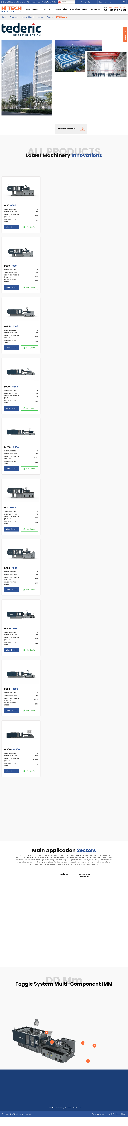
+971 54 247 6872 (117, 10)
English (62, 2)
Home (4, 17)
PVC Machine (61, 17)
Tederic (50, 17)
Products (13, 17)
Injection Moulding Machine (32, 17)
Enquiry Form (125, 34)
